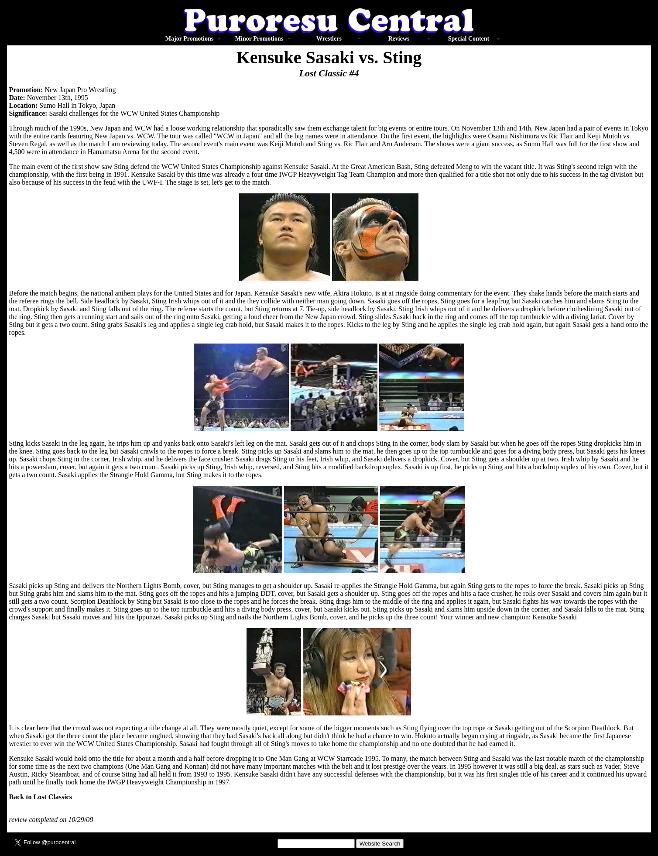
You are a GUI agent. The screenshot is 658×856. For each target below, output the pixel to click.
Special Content (469, 38)
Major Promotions (189, 38)
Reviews (398, 38)
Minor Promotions (259, 38)
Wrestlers (329, 38)
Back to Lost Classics (40, 797)
